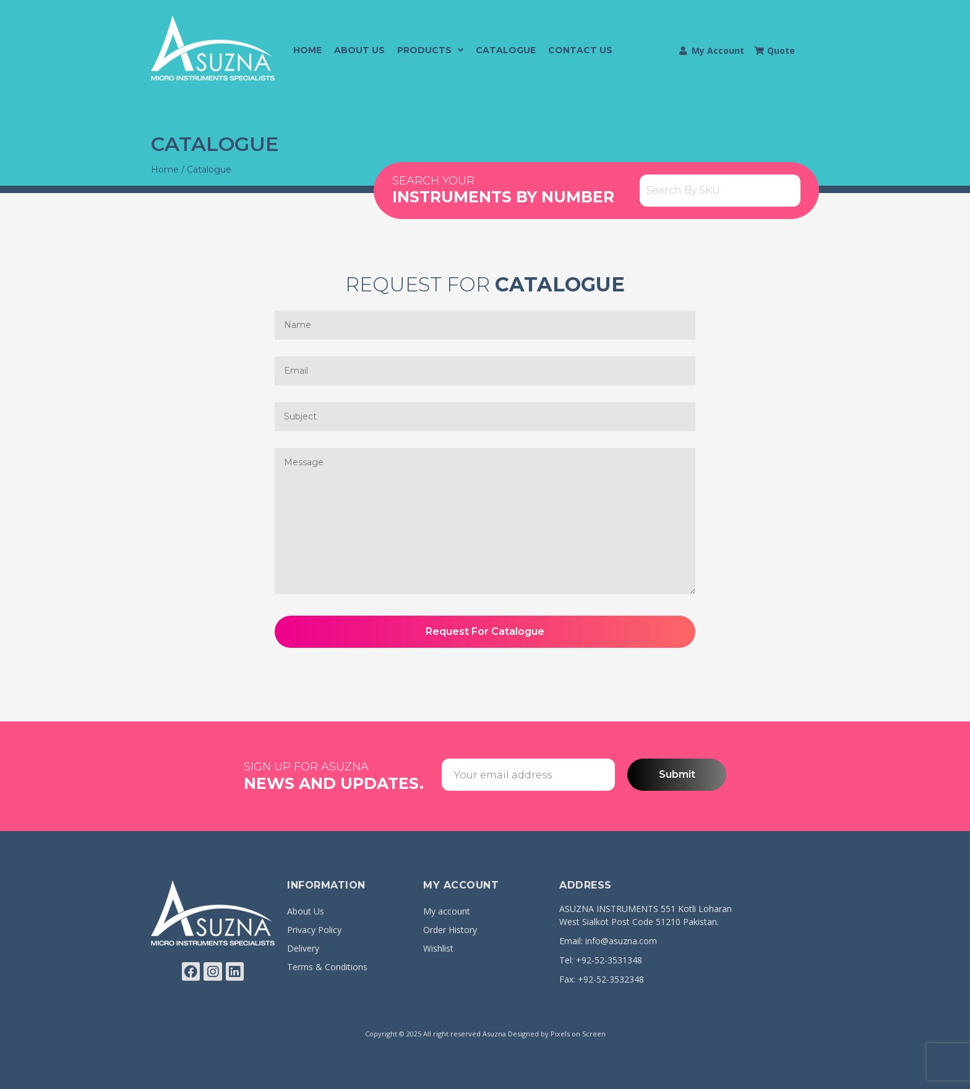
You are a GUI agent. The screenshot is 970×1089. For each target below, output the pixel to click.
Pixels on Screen (578, 1033)
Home (307, 50)
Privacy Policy (314, 930)
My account (446, 911)
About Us (359, 50)
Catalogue (506, 50)
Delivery (303, 948)
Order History (450, 930)
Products (430, 50)
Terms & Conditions (327, 967)
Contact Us (580, 50)
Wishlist (438, 948)
